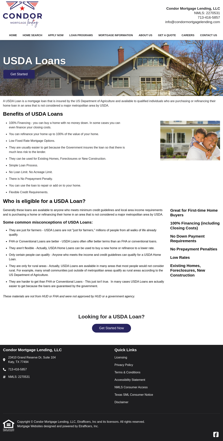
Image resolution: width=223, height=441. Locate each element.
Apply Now (55, 35)
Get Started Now (111, 328)
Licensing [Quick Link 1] (121, 357)
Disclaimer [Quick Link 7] (122, 402)
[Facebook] (216, 434)
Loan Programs (81, 35)
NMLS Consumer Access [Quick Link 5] (131, 387)
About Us (145, 35)
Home (13, 35)
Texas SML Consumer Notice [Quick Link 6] (134, 394)
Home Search (32, 35)
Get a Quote (167, 35)
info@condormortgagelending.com (192, 22)
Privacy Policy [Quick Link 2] (124, 364)
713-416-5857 (209, 17)
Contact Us (208, 35)
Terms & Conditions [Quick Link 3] (128, 372)
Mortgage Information (116, 35)
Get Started (19, 74)
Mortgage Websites (30, 426)
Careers (188, 35)
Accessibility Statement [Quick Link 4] (130, 379)
